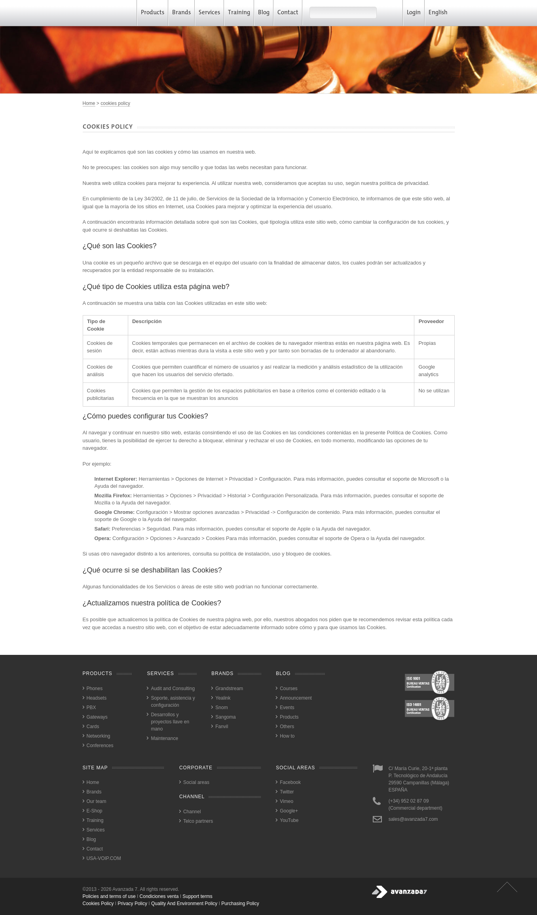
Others (287, 726)
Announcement (296, 698)
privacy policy (132, 903)
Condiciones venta (159, 896)
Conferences (100, 745)
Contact (287, 13)
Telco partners (198, 821)
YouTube (289, 820)
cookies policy (115, 103)
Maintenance (164, 738)
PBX (91, 707)
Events (287, 707)
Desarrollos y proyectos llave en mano (170, 722)
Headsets (97, 698)
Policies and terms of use (109, 896)
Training (239, 13)
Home (89, 103)
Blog (263, 13)
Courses (289, 688)
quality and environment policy (184, 903)
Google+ (289, 811)
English (441, 13)
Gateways (97, 717)
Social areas (196, 782)
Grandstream (229, 688)
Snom (221, 707)
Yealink (222, 698)
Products (152, 13)
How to (287, 736)
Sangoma (225, 717)
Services (209, 13)
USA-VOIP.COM (104, 858)
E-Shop (94, 811)
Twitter (287, 792)
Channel (192, 811)
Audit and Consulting (173, 688)
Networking (98, 736)
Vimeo (286, 801)
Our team (96, 801)
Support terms (197, 896)
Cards (93, 726)
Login (414, 13)
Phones (95, 688)
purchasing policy (240, 903)
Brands (181, 13)
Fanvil (221, 726)
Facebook (290, 782)
